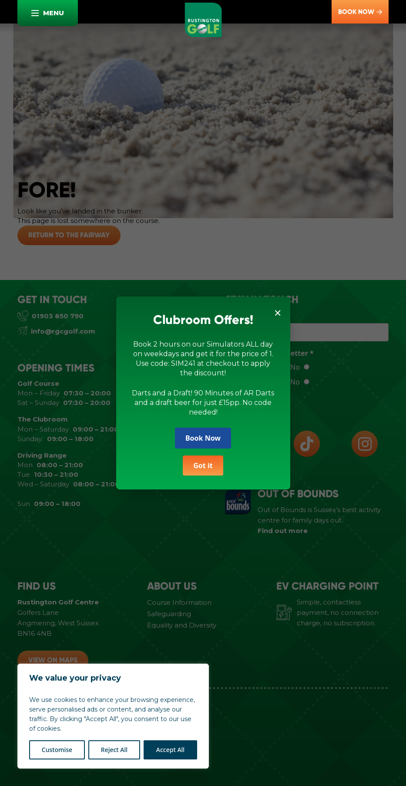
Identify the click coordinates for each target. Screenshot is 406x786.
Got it (202, 465)
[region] (113, 716)
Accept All (170, 750)
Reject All (114, 750)
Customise (57, 750)
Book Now (203, 437)
